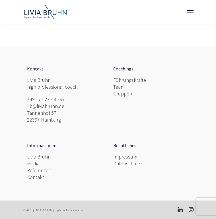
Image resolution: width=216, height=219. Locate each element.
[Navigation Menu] (190, 12)
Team (119, 87)
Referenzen (39, 170)
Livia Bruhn (39, 156)
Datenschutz (126, 163)
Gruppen (122, 93)
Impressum (125, 156)
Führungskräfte (129, 80)
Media (33, 163)
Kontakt (35, 177)
